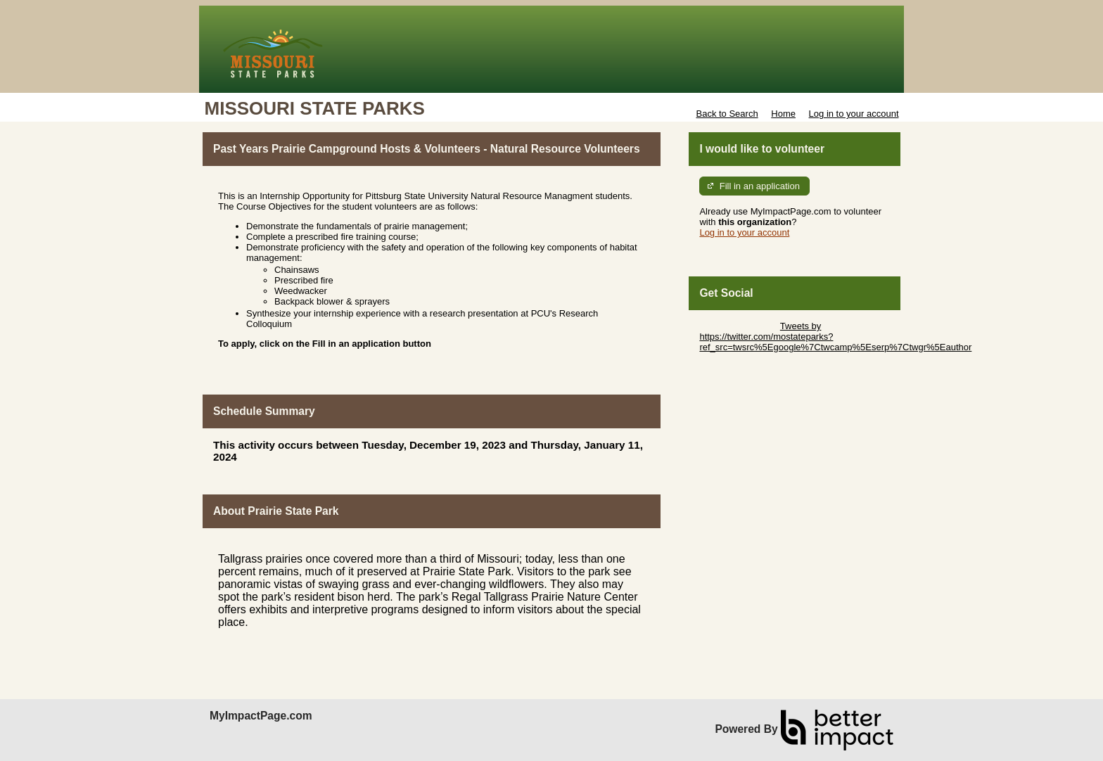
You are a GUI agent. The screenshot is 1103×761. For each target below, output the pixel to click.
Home (783, 113)
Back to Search (727, 113)
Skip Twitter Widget (738, 326)
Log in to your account (854, 113)
